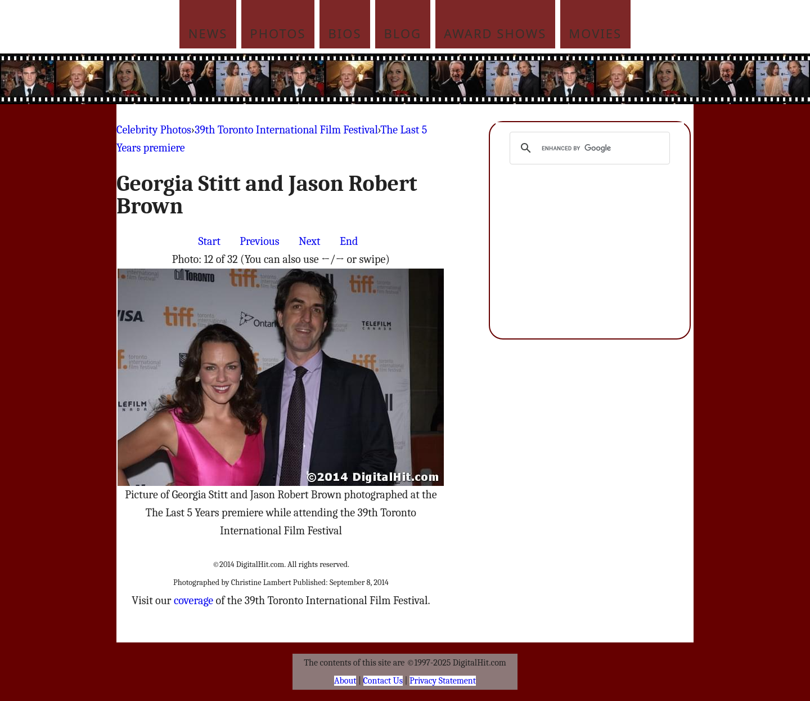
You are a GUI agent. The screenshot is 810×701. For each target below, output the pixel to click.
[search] (588, 148)
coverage (193, 600)
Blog (403, 33)
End (349, 241)
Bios (345, 33)
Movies (595, 33)
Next (310, 241)
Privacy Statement (443, 681)
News (208, 33)
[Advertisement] (481, 78)
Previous (259, 241)
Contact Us (383, 681)
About (345, 681)
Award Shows (495, 33)
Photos (277, 33)
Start (209, 241)
